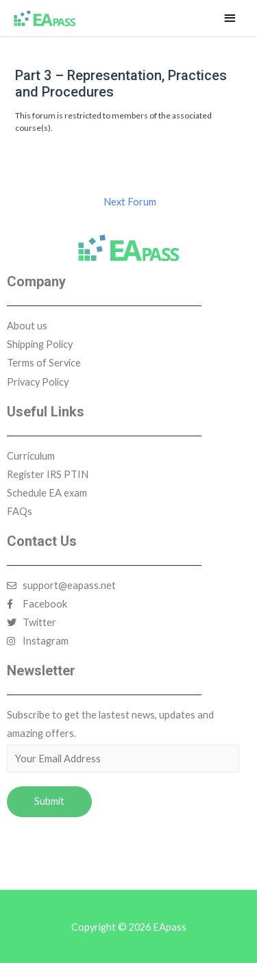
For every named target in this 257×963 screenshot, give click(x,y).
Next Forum (129, 202)
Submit (49, 801)
